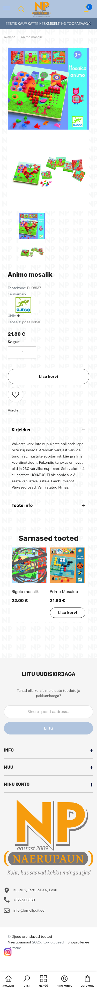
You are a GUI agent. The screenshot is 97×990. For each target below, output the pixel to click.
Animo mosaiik (32, 37)
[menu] (6, 8)
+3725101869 (24, 900)
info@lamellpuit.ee (28, 910)
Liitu (48, 728)
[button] (27, 982)
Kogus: (14, 341)
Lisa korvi (48, 376)
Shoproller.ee (78, 942)
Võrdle (13, 410)
